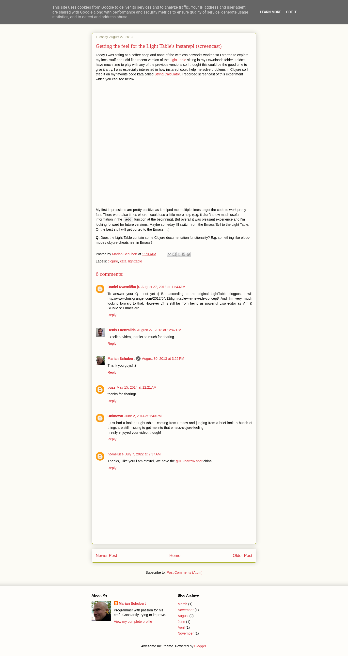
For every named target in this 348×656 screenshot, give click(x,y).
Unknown (115, 416)
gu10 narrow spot (189, 461)
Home (174, 555)
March (182, 604)
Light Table (178, 60)
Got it (291, 12)
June (181, 622)
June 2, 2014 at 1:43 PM (143, 416)
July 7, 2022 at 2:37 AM (142, 454)
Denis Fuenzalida (122, 330)
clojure (113, 261)
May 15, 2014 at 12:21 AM (137, 387)
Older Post (242, 555)
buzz (111, 387)
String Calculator (167, 74)
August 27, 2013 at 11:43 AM (164, 287)
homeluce (116, 454)
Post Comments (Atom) (184, 572)
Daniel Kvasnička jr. (124, 287)
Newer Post (106, 555)
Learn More (270, 12)
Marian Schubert (121, 359)
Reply (112, 315)
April (181, 627)
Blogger (200, 646)
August (183, 616)
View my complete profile (133, 621)
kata (123, 261)
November (186, 610)
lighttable (135, 261)
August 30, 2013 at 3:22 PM (163, 359)
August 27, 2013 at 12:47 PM (159, 330)
